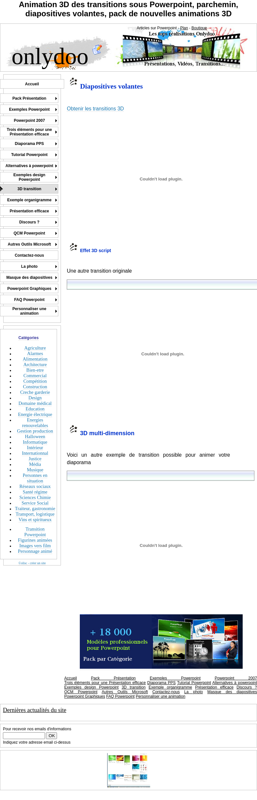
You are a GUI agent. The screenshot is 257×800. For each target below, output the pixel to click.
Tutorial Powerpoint (194, 682)
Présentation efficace (214, 687)
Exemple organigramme (170, 687)
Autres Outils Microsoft (125, 692)
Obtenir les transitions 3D (95, 108)
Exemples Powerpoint (175, 678)
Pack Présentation (113, 678)
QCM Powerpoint (80, 692)
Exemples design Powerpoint (91, 687)
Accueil (70, 678)
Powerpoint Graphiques (84, 696)
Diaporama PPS (161, 682)
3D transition (133, 687)
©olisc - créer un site (32, 563)
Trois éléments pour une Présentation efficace (105, 682)
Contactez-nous (166, 692)
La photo (193, 692)
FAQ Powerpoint (120, 696)
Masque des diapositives (232, 692)
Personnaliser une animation (160, 696)
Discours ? (246, 687)
